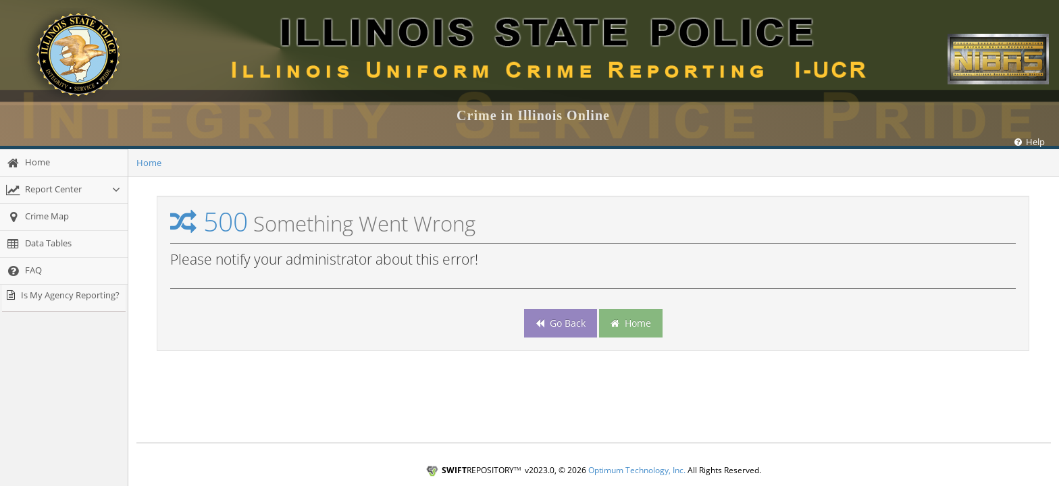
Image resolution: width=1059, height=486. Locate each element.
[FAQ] (64, 271)
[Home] (64, 163)
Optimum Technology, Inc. (637, 469)
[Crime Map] (64, 217)
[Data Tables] (64, 244)
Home (148, 163)
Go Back (561, 323)
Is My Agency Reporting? (70, 295)
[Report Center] (64, 190)
